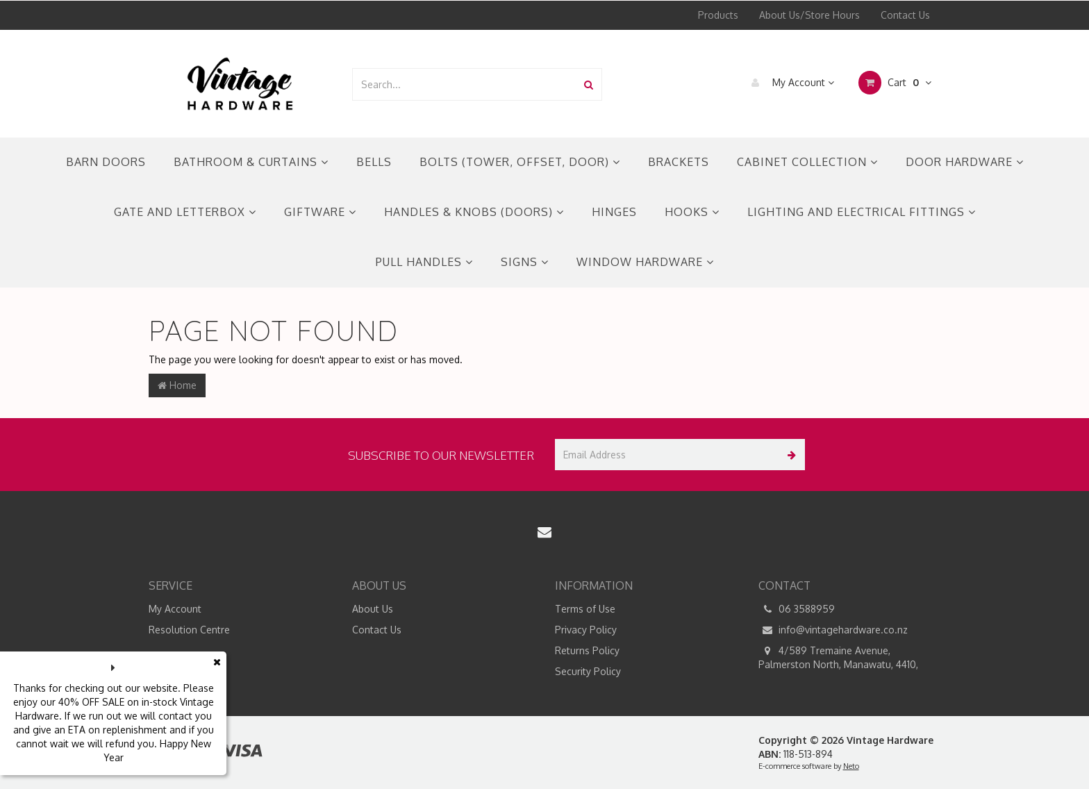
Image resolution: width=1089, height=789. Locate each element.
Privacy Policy (586, 630)
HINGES (614, 212)
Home (177, 385)
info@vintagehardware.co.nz (833, 630)
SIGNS (525, 262)
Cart (894, 82)
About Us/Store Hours (809, 15)
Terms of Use (585, 609)
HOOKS (692, 212)
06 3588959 (796, 609)
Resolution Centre (189, 630)
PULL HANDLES (424, 262)
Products (718, 15)
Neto (851, 766)
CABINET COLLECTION (807, 162)
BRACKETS (678, 162)
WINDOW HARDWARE (645, 262)
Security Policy (588, 671)
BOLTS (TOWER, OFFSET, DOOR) (519, 162)
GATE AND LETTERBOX (185, 212)
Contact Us (905, 15)
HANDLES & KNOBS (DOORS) (474, 212)
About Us (372, 609)
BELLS (374, 162)
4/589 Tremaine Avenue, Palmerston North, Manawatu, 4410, (838, 657)
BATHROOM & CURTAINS (251, 162)
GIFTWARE (320, 212)
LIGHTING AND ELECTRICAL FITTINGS (861, 212)
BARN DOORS (106, 162)
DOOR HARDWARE (965, 162)
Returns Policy (587, 650)
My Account (789, 82)
